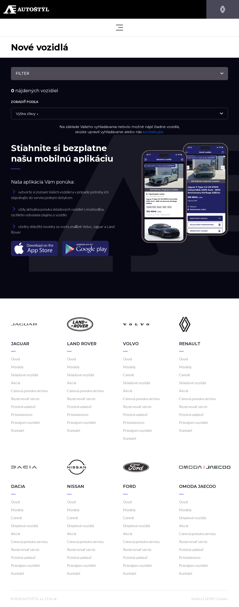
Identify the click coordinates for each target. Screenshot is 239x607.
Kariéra (196, 599)
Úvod (15, 359)
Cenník (128, 375)
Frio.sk (52, 599)
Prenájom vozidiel (25, 422)
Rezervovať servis (25, 398)
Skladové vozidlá (24, 375)
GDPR (209, 599)
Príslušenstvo (21, 414)
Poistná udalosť (23, 406)
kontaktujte (153, 132)
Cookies (222, 599)
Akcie (15, 382)
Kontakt (17, 430)
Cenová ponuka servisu (29, 390)
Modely (17, 367)
